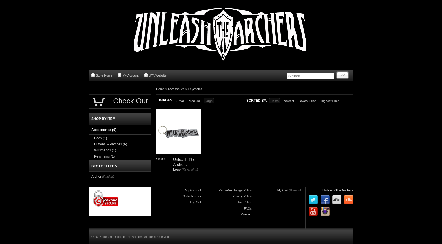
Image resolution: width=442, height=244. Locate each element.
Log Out (195, 202)
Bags (100, 138)
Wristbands (105, 150)
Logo (177, 169)
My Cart (282, 190)
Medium (194, 101)
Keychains (195, 89)
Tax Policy (245, 202)
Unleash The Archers (337, 190)
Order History (192, 196)
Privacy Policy (242, 196)
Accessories (176, 89)
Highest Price (330, 101)
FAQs (248, 208)
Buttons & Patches (110, 144)
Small (180, 101)
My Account (128, 75)
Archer (96, 176)
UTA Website (155, 75)
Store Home (101, 75)
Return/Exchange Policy (235, 190)
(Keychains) (190, 169)
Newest (289, 101)
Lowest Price (307, 101)
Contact (246, 214)
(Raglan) (108, 176)
